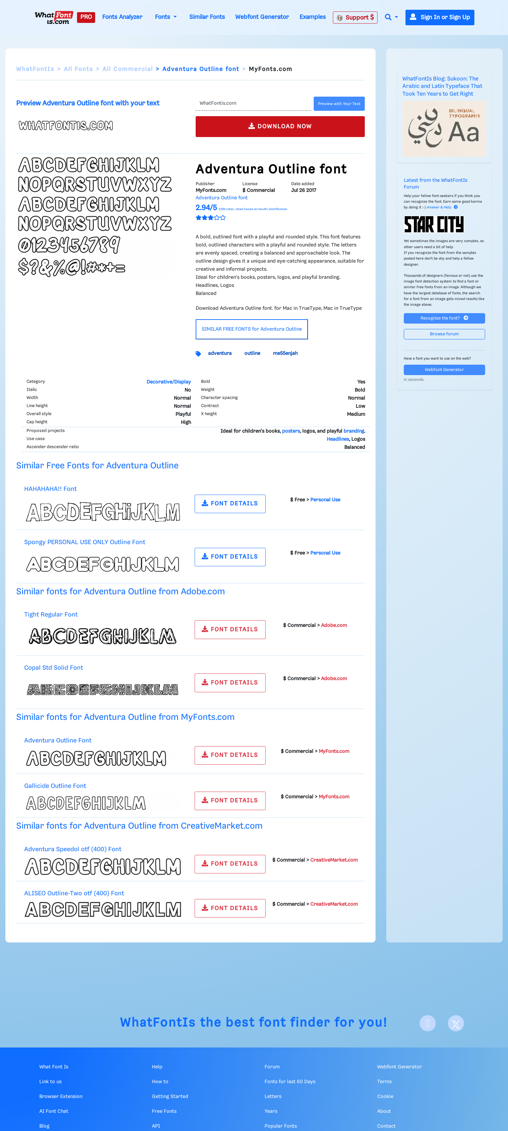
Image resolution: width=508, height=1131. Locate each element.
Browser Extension (60, 1096)
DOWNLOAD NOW (280, 126)
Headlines (338, 439)
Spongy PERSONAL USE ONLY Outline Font (84, 542)
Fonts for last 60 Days (290, 1082)
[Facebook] (428, 1023)
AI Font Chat (53, 1111)
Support (355, 17)
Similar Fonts (207, 17)
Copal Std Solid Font (53, 668)
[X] (456, 1023)
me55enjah (285, 353)
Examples (313, 17)
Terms (384, 1082)
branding (354, 431)
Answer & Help (442, 207)
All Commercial (128, 69)
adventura (220, 353)
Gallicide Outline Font (55, 786)
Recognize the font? (444, 318)
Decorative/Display (169, 382)
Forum (272, 1067)
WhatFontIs (35, 69)
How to (160, 1082)
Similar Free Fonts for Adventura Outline (97, 465)
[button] (391, 18)
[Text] (253, 104)
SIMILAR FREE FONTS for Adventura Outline (252, 329)
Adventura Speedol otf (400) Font (72, 849)
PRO (86, 17)
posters (291, 431)
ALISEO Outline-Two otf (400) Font (74, 893)
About (384, 1111)
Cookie (385, 1096)
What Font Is (53, 1067)
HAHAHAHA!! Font (50, 489)
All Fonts (78, 69)
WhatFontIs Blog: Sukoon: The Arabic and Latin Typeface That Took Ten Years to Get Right (442, 86)
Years (271, 1111)
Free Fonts (164, 1111)
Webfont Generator (262, 17)
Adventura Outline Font (57, 740)
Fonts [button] (163, 17)
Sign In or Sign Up (440, 17)
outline (252, 353)
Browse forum (444, 334)
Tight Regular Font (51, 614)
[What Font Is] (54, 17)
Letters (273, 1096)
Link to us (50, 1082)
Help (157, 1067)
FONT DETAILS (230, 503)
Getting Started (170, 1096)
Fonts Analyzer (122, 17)
